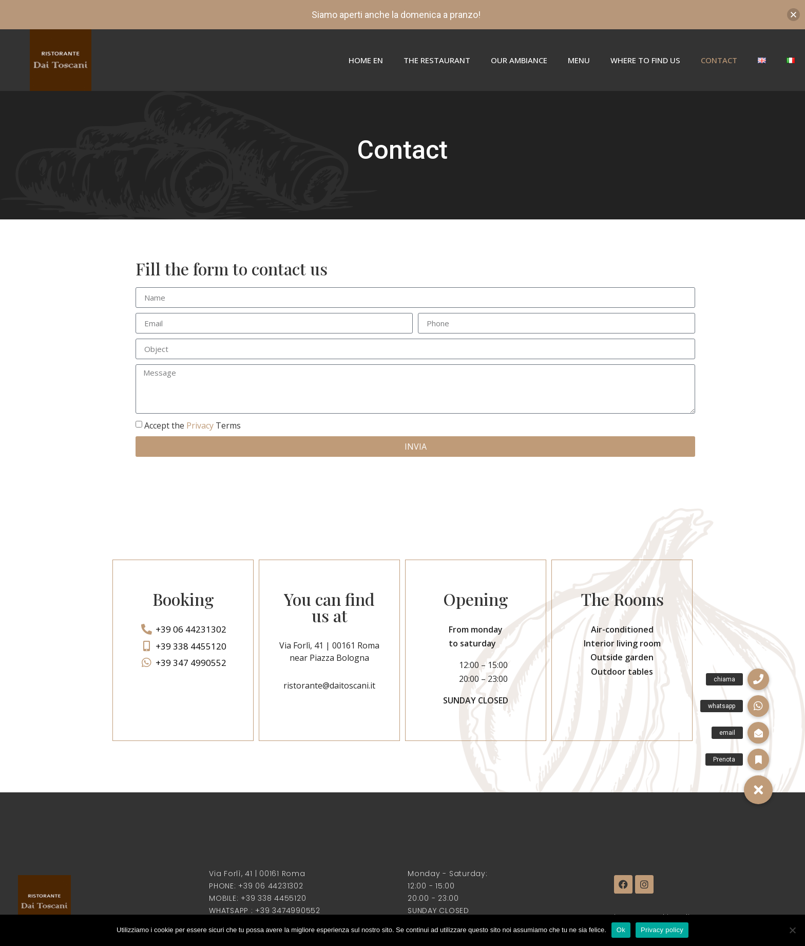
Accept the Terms (192, 425)
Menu (579, 60)
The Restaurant (437, 60)
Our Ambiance (519, 60)
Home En (366, 60)
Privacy (200, 425)
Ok (621, 930)
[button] (758, 789)
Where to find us (645, 60)
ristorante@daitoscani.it (329, 685)
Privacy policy (662, 930)
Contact (719, 60)
